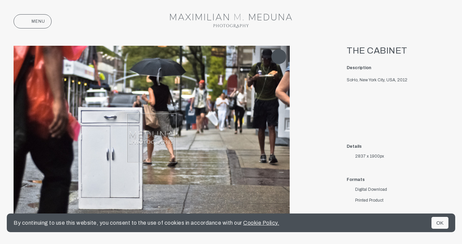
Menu (32, 21)
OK (440, 223)
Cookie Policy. (261, 223)
